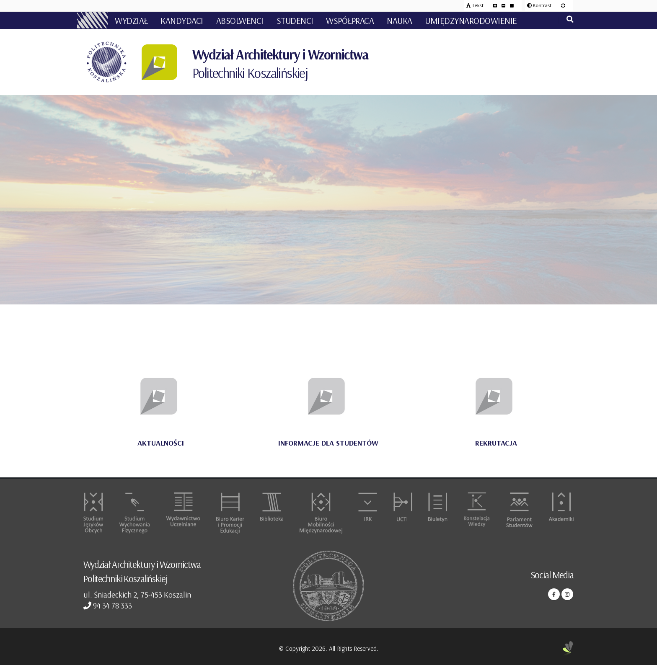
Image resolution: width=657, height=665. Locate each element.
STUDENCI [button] (295, 20)
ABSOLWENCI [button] (240, 20)
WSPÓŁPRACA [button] (350, 20)
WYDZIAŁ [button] (131, 20)
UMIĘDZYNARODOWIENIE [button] (471, 20)
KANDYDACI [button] (181, 20)
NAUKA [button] (399, 20)
